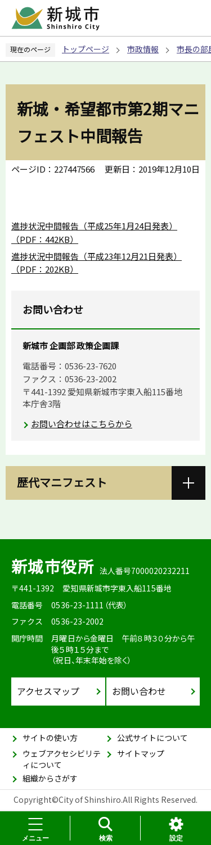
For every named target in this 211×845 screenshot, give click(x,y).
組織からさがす (50, 778)
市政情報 (143, 49)
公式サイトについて (152, 737)
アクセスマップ (48, 691)
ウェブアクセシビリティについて (62, 759)
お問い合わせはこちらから (81, 424)
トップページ (85, 49)
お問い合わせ (139, 691)
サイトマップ (140, 753)
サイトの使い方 (50, 737)
